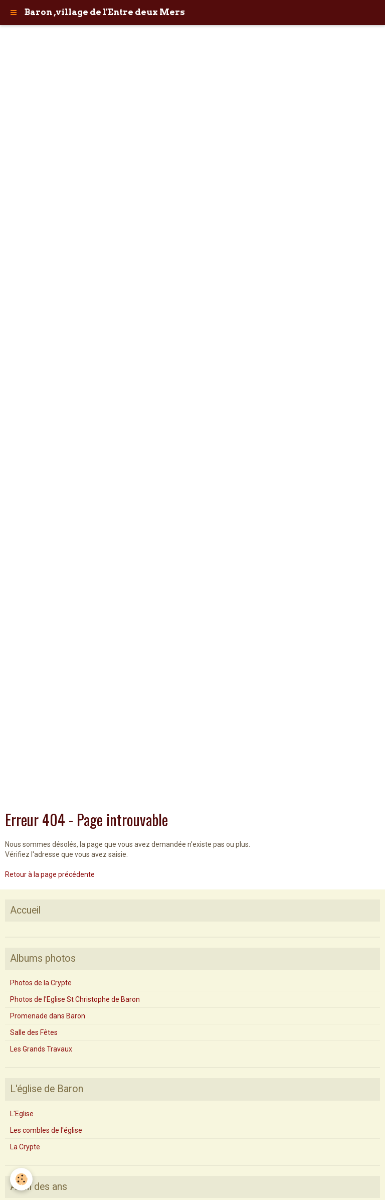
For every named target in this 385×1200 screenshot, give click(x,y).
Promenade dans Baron (47, 1016)
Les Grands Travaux (41, 1049)
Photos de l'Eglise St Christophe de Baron (75, 999)
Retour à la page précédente (50, 874)
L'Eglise (22, 1114)
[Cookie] (21, 1179)
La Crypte (25, 1147)
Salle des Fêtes (34, 1032)
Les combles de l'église (46, 1130)
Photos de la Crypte (41, 983)
